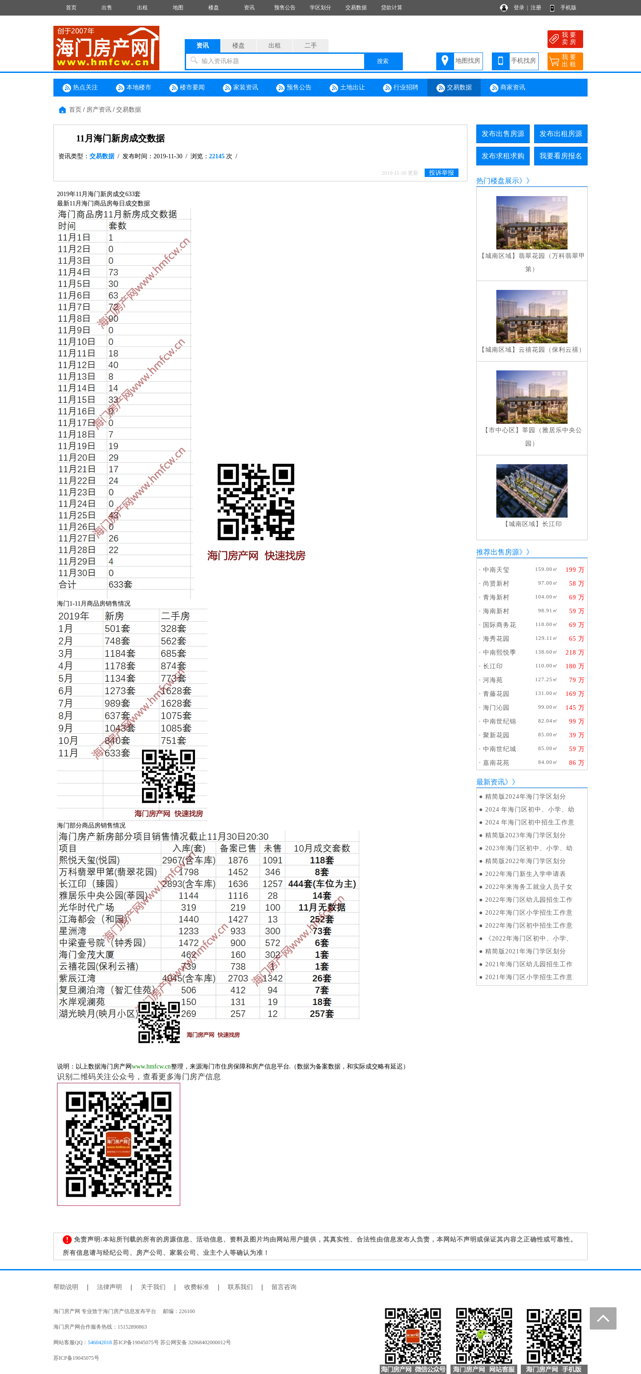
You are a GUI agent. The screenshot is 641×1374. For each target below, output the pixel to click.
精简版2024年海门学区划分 (525, 796)
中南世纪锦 (499, 721)
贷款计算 (391, 7)
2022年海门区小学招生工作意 (529, 912)
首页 (71, 7)
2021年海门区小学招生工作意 (529, 977)
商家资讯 (507, 88)
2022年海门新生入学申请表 (525, 874)
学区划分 (320, 7)
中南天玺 (496, 569)
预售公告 (285, 7)
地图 (178, 7)
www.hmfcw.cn (151, 1066)
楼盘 (213, 7)
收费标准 (196, 1287)
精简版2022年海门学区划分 (525, 861)
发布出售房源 (503, 133)
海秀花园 (496, 638)
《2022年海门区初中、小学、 (529, 938)
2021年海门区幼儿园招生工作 (529, 964)
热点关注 (80, 88)
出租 (142, 7)
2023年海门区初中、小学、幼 (529, 848)
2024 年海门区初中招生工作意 (530, 822)
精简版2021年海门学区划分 (525, 951)
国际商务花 (499, 625)
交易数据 (356, 7)
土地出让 (347, 88)
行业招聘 (400, 88)
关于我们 (153, 1287)
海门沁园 (496, 707)
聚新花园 (496, 735)
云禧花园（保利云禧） (552, 349)
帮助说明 (65, 1287)
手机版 (568, 7)
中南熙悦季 (499, 652)
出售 (106, 7)
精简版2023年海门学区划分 (525, 835)
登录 (519, 7)
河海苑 (493, 680)
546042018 (100, 1342)
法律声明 (109, 1287)
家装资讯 (240, 88)
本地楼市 (133, 88)
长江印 (552, 524)
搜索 (383, 61)
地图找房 (467, 60)
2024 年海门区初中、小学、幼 (530, 809)
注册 (536, 7)
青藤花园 (496, 694)
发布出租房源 (561, 133)
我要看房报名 (561, 156)
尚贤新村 (496, 583)
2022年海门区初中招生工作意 (529, 925)
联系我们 (240, 1287)
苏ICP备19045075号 (76, 1358)
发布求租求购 (503, 156)
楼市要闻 (187, 88)
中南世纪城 (499, 749)
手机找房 (523, 60)
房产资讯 (98, 109)
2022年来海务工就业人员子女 (529, 887)
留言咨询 (284, 1287)
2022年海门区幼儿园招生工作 (529, 899)
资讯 (249, 7)
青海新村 (496, 597)
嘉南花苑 (496, 762)
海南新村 (496, 611)
